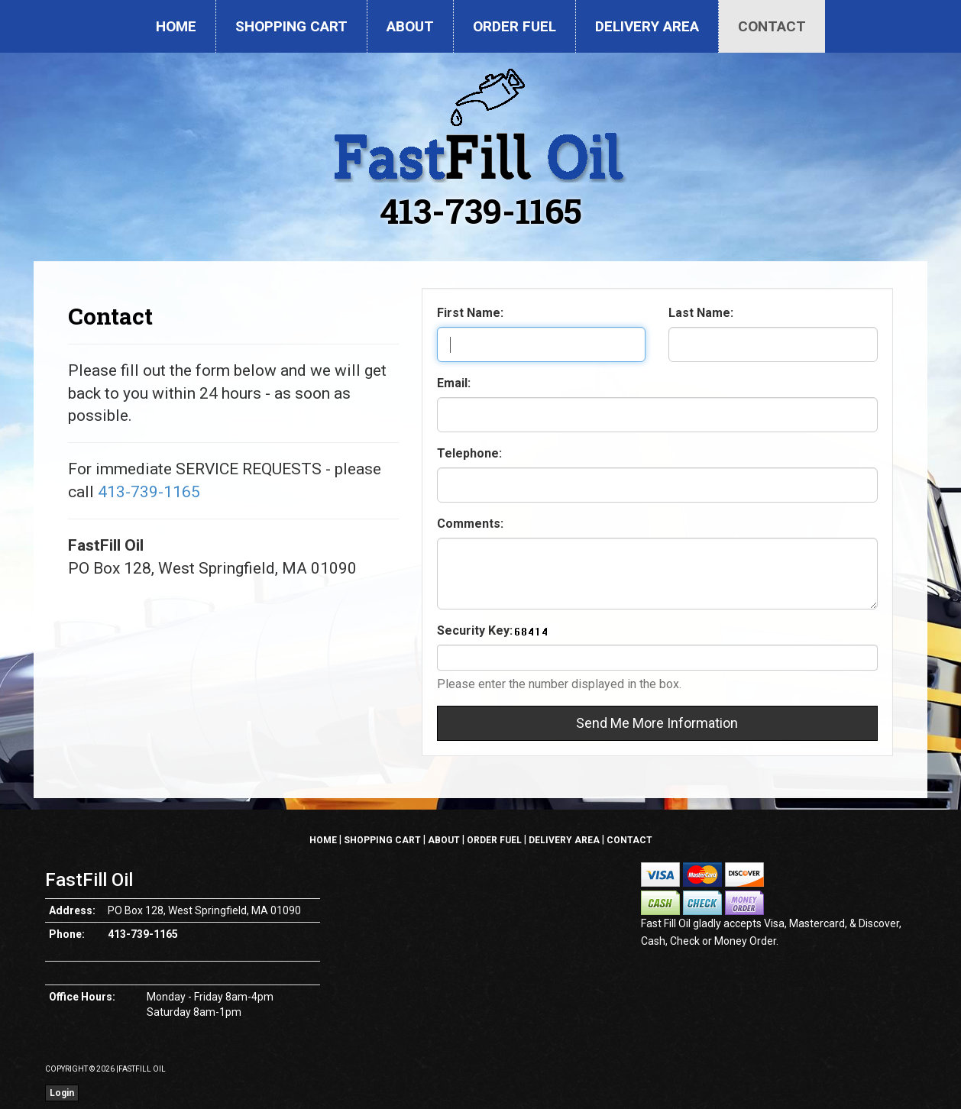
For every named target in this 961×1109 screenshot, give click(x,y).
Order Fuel (514, 26)
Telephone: (469, 453)
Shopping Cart (291, 26)
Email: (454, 383)
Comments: (470, 523)
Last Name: (700, 313)
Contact (772, 26)
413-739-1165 (481, 210)
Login (62, 1093)
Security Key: (475, 630)
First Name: (470, 313)
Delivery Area (647, 26)
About (410, 26)
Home (176, 26)
